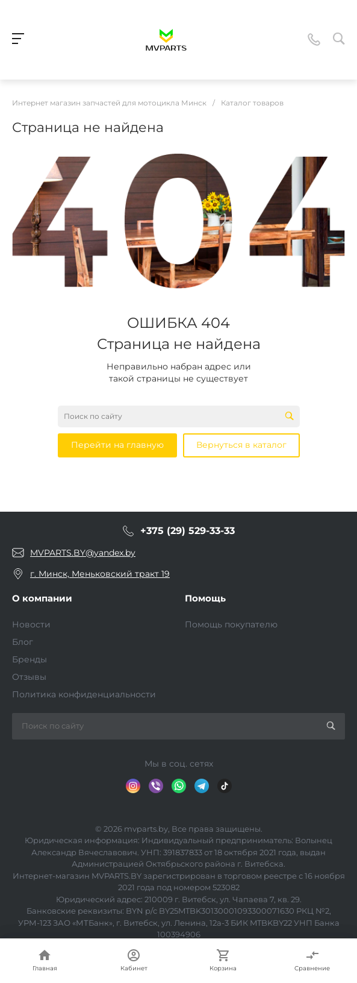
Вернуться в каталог (241, 444)
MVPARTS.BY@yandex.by (82, 552)
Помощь (205, 598)
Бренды (29, 659)
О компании (42, 598)
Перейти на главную (117, 444)
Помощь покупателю (231, 624)
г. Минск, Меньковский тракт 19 (100, 573)
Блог (22, 641)
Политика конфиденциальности (84, 694)
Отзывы (29, 676)
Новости (31, 624)
